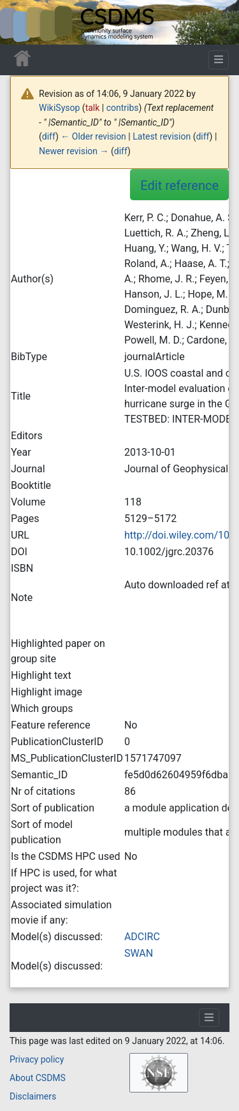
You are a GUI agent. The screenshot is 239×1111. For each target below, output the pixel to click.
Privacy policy (37, 1059)
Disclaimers (33, 1096)
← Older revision (93, 136)
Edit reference (179, 185)
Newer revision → (74, 151)
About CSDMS (38, 1078)
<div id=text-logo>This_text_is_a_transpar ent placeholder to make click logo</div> (20, 22)
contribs (122, 108)
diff (48, 136)
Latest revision (162, 136)
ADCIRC (142, 937)
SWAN (138, 953)
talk (92, 108)
